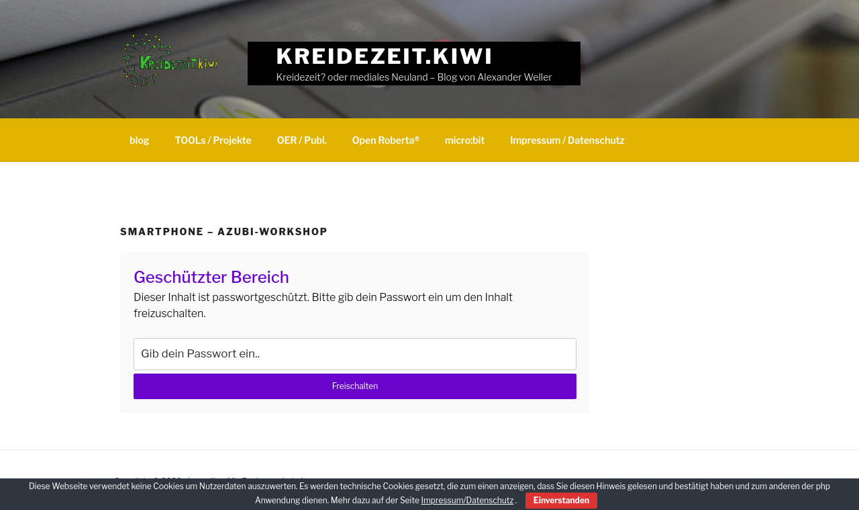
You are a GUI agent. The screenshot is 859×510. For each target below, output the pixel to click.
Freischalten (355, 386)
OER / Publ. (302, 140)
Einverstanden (561, 500)
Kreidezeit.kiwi (385, 56)
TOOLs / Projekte (213, 140)
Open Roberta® (385, 140)
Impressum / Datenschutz (567, 140)
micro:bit (465, 140)
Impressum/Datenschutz (467, 500)
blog (139, 140)
